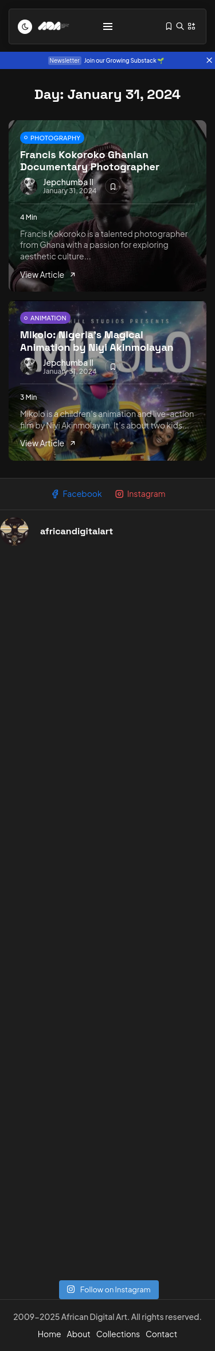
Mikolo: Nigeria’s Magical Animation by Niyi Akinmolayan (97, 341)
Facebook (76, 493)
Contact (161, 1334)
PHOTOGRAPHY (55, 137)
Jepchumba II (68, 182)
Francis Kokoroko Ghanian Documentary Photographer (89, 161)
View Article (48, 274)
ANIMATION (48, 318)
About (79, 1334)
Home (49, 1334)
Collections (118, 1334)
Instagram (140, 493)
